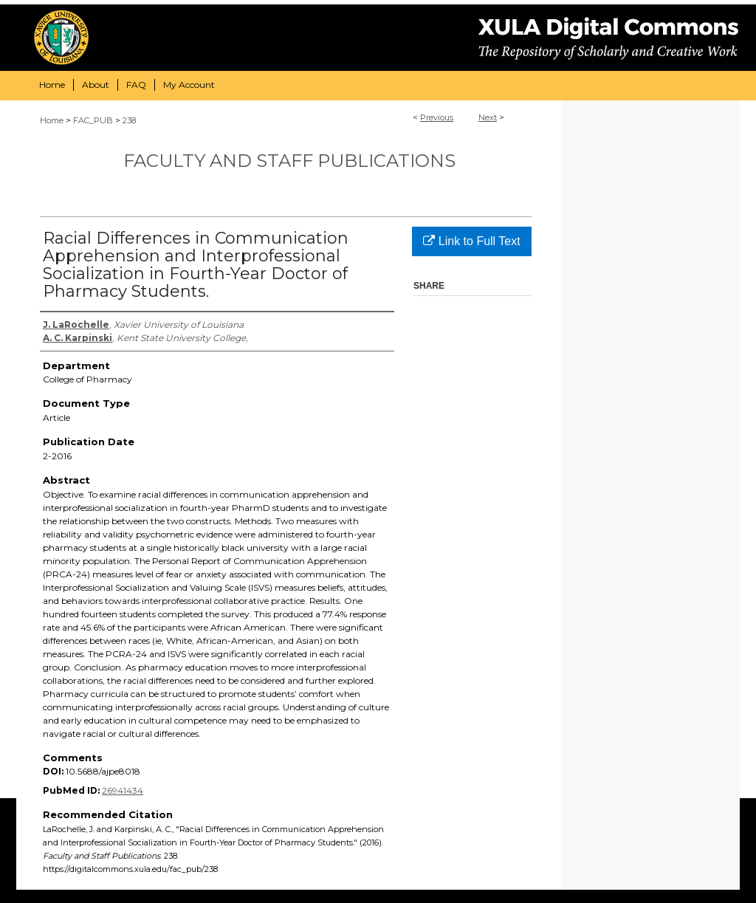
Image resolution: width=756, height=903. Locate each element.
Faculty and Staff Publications (289, 160)
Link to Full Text (471, 241)
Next (487, 117)
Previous (436, 117)
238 (129, 120)
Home (51, 120)
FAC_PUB (93, 120)
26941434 (122, 790)
